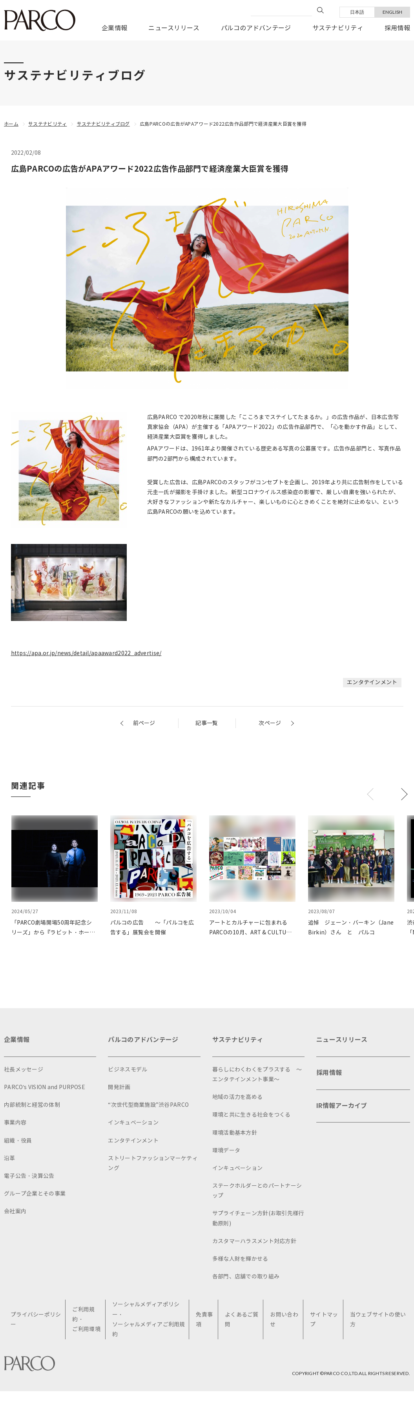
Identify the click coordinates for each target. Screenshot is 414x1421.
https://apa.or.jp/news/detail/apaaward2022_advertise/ (86, 653)
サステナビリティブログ (103, 124)
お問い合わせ (284, 1319)
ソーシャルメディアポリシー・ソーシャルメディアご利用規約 (148, 1320)
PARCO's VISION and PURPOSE (44, 1087)
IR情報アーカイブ (341, 1106)
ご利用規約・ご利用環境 (86, 1319)
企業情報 (114, 28)
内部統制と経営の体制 (32, 1105)
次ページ (270, 723)
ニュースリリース (173, 28)
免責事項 (204, 1319)
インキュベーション (133, 1122)
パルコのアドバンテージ (256, 28)
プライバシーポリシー (36, 1319)
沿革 (9, 1158)
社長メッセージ (23, 1069)
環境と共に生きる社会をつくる (251, 1115)
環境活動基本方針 (234, 1133)
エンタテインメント (372, 682)
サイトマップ (324, 1319)
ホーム (11, 124)
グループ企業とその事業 (35, 1193)
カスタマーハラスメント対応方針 (254, 1241)
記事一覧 (206, 723)
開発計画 (119, 1087)
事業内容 (15, 1122)
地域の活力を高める (237, 1097)
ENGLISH (393, 12)
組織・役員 (18, 1140)
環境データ (226, 1150)
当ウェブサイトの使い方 (378, 1319)
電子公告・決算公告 (29, 1176)
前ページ (144, 723)
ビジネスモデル (127, 1069)
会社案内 (15, 1211)
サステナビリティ (337, 28)
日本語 (357, 12)
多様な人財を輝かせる (240, 1259)
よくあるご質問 (242, 1319)
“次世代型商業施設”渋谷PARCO (148, 1105)
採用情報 (397, 28)
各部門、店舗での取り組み (245, 1276)
